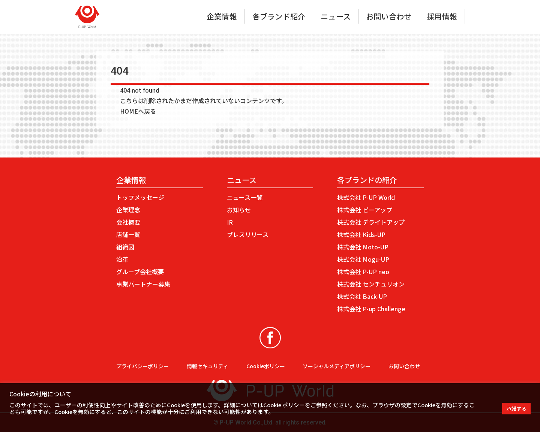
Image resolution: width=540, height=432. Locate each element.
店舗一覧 (128, 234)
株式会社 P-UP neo (363, 271)
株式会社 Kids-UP (361, 234)
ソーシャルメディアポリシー (336, 366)
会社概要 (128, 222)
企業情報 (222, 16)
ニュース (336, 16)
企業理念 (128, 209)
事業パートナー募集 (143, 283)
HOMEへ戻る (138, 111)
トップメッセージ (140, 197)
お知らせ (239, 209)
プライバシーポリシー (142, 366)
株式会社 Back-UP (362, 296)
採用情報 (442, 16)
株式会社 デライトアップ (371, 222)
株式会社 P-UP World (366, 197)
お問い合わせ (388, 16)
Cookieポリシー (265, 366)
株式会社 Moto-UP (362, 246)
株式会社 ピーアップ (364, 209)
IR (230, 222)
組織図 (125, 246)
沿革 (122, 259)
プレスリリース (247, 234)
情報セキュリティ (207, 366)
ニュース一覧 (244, 197)
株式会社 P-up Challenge (371, 308)
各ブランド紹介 (278, 16)
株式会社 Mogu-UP (363, 259)
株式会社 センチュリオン (371, 283)
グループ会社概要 (140, 271)
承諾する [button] (516, 408)
